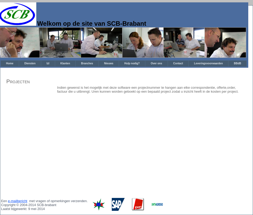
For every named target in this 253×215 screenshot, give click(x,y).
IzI (48, 63)
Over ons (156, 63)
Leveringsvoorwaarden (208, 63)
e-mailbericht (17, 201)
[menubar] (124, 63)
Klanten (65, 63)
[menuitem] (10, 63)
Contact (178, 63)
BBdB (237, 63)
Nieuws (108, 63)
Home (9, 63)
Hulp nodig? (132, 63)
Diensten (30, 63)
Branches (87, 63)
